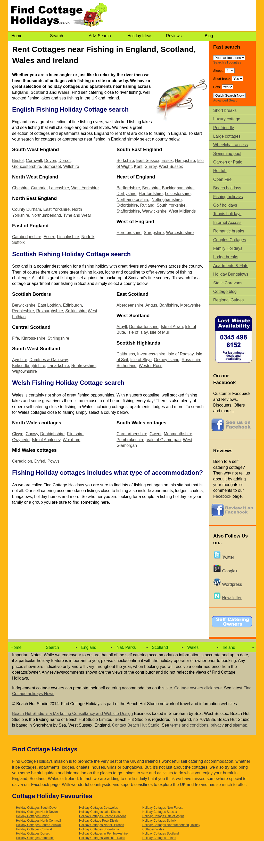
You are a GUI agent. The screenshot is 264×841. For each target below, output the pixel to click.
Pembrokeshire (130, 440)
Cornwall (34, 160)
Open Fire (222, 179)
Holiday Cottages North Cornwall (38, 820)
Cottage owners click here (198, 688)
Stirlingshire (58, 338)
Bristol (17, 160)
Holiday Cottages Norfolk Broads (101, 825)
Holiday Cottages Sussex (159, 812)
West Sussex (171, 166)
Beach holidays (227, 188)
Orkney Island (166, 359)
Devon (50, 160)
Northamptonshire (133, 199)
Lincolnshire (68, 237)
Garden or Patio (227, 162)
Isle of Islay (137, 332)
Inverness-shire (151, 354)
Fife (15, 338)
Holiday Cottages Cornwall (34, 829)
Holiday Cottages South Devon (37, 807)
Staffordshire (128, 211)
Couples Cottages (229, 240)
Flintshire (75, 434)
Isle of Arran (172, 326)
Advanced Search (226, 100)
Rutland (147, 205)
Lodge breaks (225, 257)
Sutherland (126, 365)
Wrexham (71, 440)
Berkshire (125, 160)
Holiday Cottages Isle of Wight (163, 816)
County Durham (26, 209)
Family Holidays (227, 248)
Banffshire (168, 305)
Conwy (32, 434)
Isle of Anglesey (46, 440)
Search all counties (227, 62)
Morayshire (190, 305)
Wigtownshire (24, 371)
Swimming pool (227, 153)
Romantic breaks (228, 231)
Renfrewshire (83, 365)
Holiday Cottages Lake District (100, 812)
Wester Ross (150, 365)
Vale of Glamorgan (164, 440)
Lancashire (59, 188)
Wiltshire (71, 166)
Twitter (228, 557)
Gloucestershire (26, 166)
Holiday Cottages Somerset (35, 838)
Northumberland (46, 215)
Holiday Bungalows (230, 274)
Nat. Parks (126, 647)
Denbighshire (52, 434)
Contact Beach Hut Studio (135, 725)
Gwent (155, 434)
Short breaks (225, 110)
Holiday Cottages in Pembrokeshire (103, 833)
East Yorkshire (56, 209)
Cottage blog (225, 291)
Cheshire (20, 188)
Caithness (126, 354)
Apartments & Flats (230, 265)
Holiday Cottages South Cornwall (38, 825)
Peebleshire (23, 311)
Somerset (52, 166)
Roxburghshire (49, 311)
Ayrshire (19, 359)
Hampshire (185, 160)
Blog (209, 36)
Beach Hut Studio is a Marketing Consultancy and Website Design (72, 713)
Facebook (222, 496)
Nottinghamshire (167, 199)
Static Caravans (227, 283)
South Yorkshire (171, 205)
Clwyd (17, 434)
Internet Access (227, 222)
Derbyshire (126, 193)
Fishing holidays (228, 196)
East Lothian (49, 305)
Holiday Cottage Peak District (99, 820)
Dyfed (39, 461)
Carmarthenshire (132, 434)
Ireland (228, 647)
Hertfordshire (150, 193)
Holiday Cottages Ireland (159, 838)
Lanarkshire (58, 365)
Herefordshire (129, 232)
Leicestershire (178, 193)
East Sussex (147, 160)
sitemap (240, 725)
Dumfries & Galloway (48, 359)
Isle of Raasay (180, 354)
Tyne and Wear (77, 215)
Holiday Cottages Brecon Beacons (102, 816)
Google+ (230, 571)
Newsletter (232, 598)
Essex (49, 237)
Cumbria (38, 188)
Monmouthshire (178, 434)
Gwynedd (21, 440)
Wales (64, 92)
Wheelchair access (230, 145)
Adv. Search (100, 36)
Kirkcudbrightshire (28, 365)
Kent (138, 166)
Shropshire (154, 232)
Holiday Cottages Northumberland (165, 825)
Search (56, 36)
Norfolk (88, 237)
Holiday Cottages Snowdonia (99, 829)
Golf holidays (225, 205)
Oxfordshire (127, 205)
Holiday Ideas (139, 36)
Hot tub (220, 170)
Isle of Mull (160, 332)
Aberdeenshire (130, 305)
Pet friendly (223, 128)
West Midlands (182, 211)
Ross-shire (191, 359)
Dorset (65, 160)
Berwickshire (24, 305)
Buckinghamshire (178, 188)
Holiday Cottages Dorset (33, 833)
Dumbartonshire (144, 326)
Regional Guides (228, 300)
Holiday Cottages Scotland (160, 833)
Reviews (174, 36)
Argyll (122, 326)
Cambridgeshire (26, 237)
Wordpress (232, 584)
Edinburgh (72, 305)
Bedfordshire (128, 188)
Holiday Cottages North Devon (37, 812)
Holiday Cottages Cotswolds (98, 807)
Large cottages (227, 136)
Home (16, 36)
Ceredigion (22, 461)
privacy (217, 725)
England (20, 92)
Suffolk (18, 242)
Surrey (150, 166)
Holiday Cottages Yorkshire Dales (102, 838)
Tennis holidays (227, 214)
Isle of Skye (141, 359)
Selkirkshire (76, 311)
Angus (151, 305)
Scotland (39, 92)
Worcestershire (180, 232)
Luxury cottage (226, 119)
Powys (53, 461)
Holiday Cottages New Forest (162, 807)
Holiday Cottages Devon (32, 816)
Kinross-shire (33, 338)
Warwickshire (154, 211)
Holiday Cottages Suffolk (159, 820)
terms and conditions (189, 725)
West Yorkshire (84, 188)
